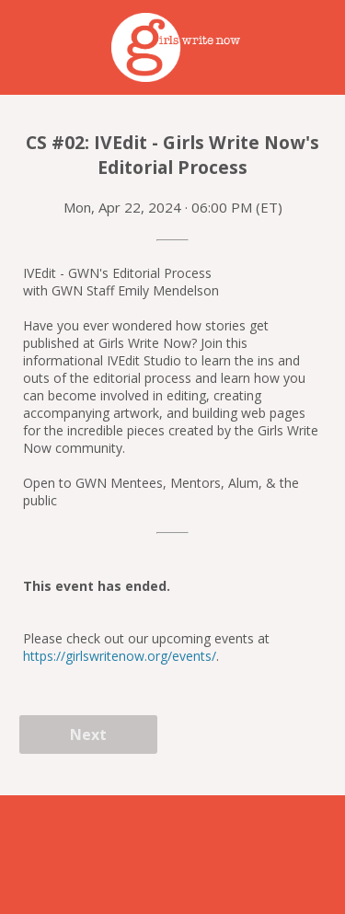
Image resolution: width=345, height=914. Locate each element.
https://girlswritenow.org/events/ (119, 656)
